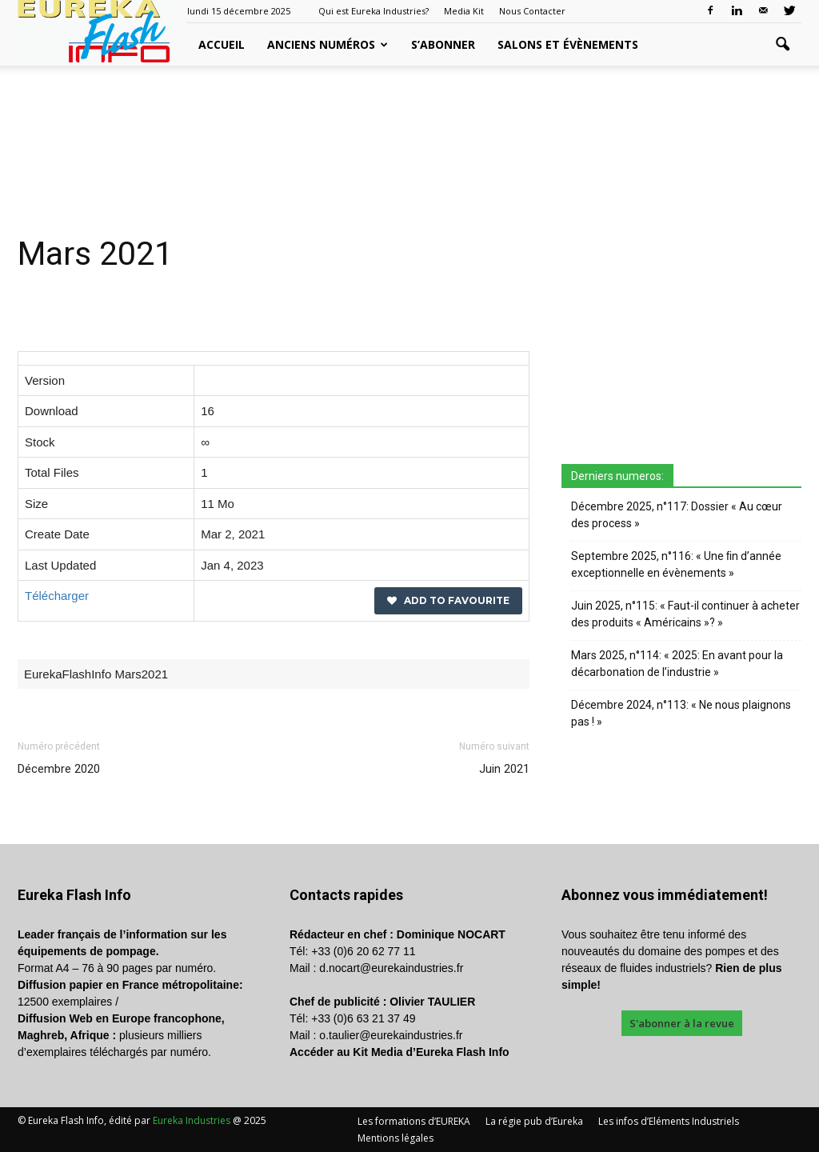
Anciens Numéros (327, 44)
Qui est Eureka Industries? (373, 11)
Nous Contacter (532, 11)
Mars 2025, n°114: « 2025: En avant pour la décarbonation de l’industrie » (677, 663)
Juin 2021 (504, 769)
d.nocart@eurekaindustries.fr (391, 968)
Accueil (221, 44)
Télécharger (57, 595)
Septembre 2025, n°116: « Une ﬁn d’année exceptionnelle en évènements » (676, 564)
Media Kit (464, 11)
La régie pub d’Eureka (534, 1121)
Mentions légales (395, 1138)
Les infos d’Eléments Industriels (668, 1121)
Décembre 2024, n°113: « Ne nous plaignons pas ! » (681, 713)
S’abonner (443, 44)
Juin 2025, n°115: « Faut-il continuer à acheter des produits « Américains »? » (685, 614)
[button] (782, 45)
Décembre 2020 (59, 769)
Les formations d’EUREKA (414, 1121)
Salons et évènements (567, 44)
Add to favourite (448, 600)
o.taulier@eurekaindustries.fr (390, 1035)
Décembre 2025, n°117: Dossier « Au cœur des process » (676, 515)
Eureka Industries (191, 1120)
